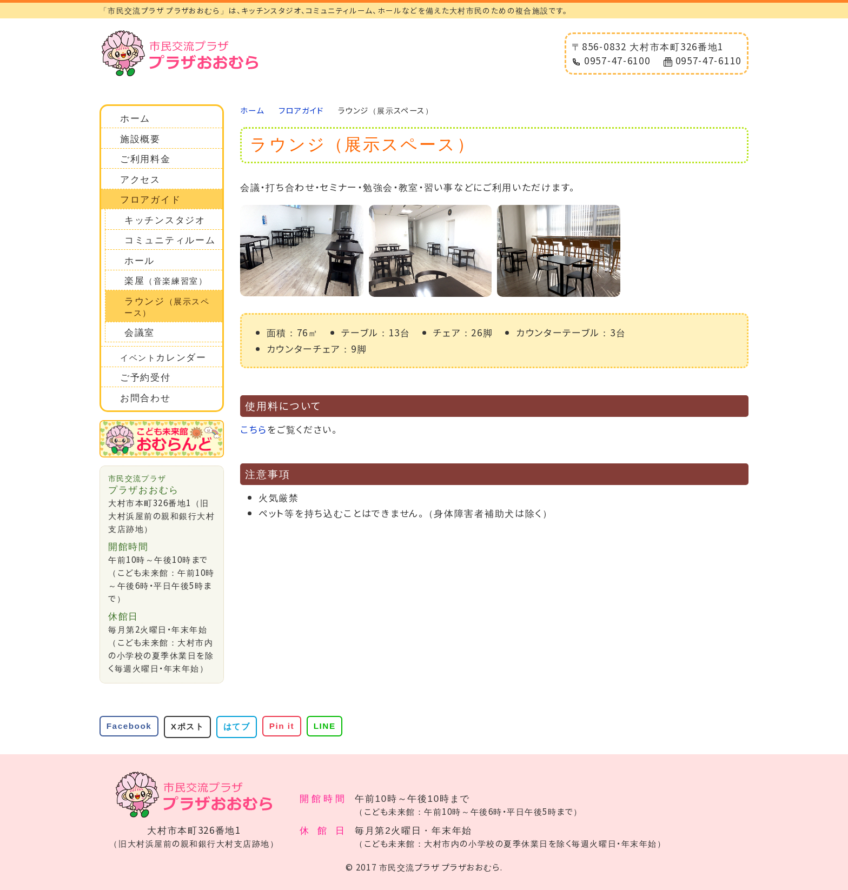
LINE (325, 725)
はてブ (236, 726)
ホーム (135, 119)
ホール (139, 261)
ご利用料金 (145, 159)
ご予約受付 (145, 378)
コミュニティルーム (169, 240)
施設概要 (140, 139)
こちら (253, 429)
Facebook (129, 725)
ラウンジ (166, 306)
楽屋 (165, 281)
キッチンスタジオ (165, 220)
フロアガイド (150, 200)
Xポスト (187, 726)
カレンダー (163, 358)
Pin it (282, 725)
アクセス (140, 180)
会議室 (139, 333)
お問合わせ (145, 398)
